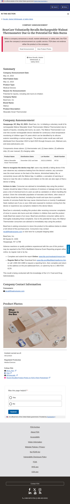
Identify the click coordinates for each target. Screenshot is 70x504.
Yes (14, 398)
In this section (8, 14)
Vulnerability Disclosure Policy (35, 457)
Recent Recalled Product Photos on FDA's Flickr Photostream (27, 378)
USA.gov (35, 472)
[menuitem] (35, 355)
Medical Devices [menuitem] (9, 362)
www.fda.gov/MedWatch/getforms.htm (51, 260)
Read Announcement (27, 49)
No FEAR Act (35, 452)
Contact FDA (35, 484)
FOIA (35, 462)
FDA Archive (35, 427)
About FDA (35, 432)
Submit (13, 412)
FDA (8, 373)
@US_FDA (10, 371)
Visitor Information (35, 442)
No (14, 404)
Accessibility (35, 437)
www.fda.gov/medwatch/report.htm (52, 256)
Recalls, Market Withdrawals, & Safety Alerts (18, 19)
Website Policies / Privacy (35, 447)
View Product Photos (44, 49)
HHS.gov (34, 467)
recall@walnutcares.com (12, 232)
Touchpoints (50, 417)
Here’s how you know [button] (41, 1)
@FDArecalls (11, 375)
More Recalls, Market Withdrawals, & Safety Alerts (35, 60)
